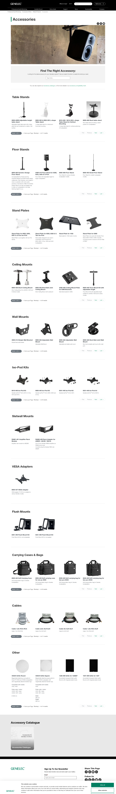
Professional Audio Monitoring (19, 9)
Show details (84, 791)
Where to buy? (63, 3)
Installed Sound (38, 9)
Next (96, 133)
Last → (102, 133)
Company (101, 9)
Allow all (102, 773)
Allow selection (102, 778)
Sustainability (88, 9)
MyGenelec (98, 3)
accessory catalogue (49, 85)
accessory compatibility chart (78, 85)
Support (65, 9)
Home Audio (53, 9)
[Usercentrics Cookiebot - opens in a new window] (10, 791)
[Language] (70, 4)
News (76, 9)
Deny (102, 783)
